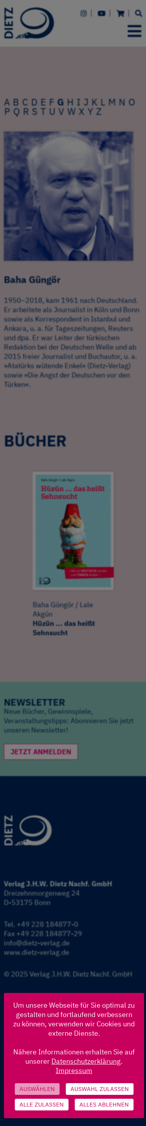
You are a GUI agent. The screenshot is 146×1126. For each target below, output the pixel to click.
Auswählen (37, 1089)
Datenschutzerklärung (86, 1061)
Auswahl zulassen (99, 1089)
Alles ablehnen (104, 1104)
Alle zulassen (41, 1104)
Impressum (74, 1070)
